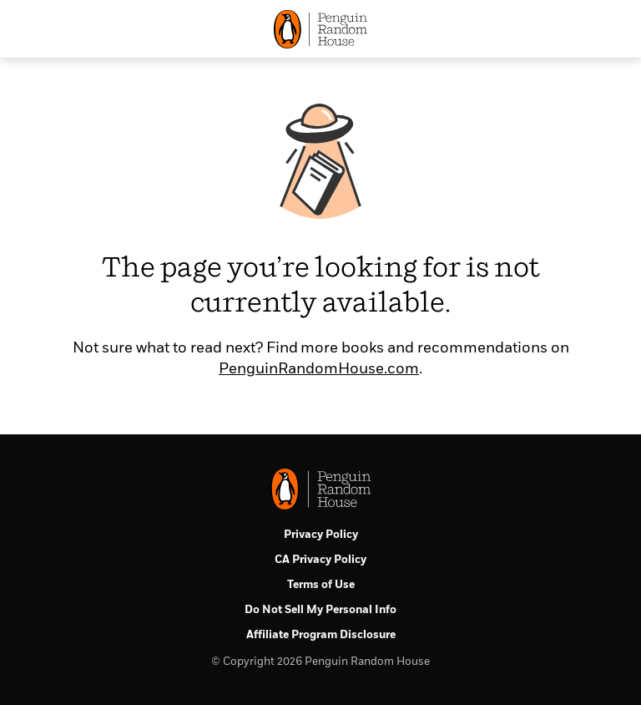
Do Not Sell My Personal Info (320, 610)
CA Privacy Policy (320, 560)
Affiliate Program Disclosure (321, 635)
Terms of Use (321, 585)
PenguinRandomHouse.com (319, 369)
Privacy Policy (321, 535)
